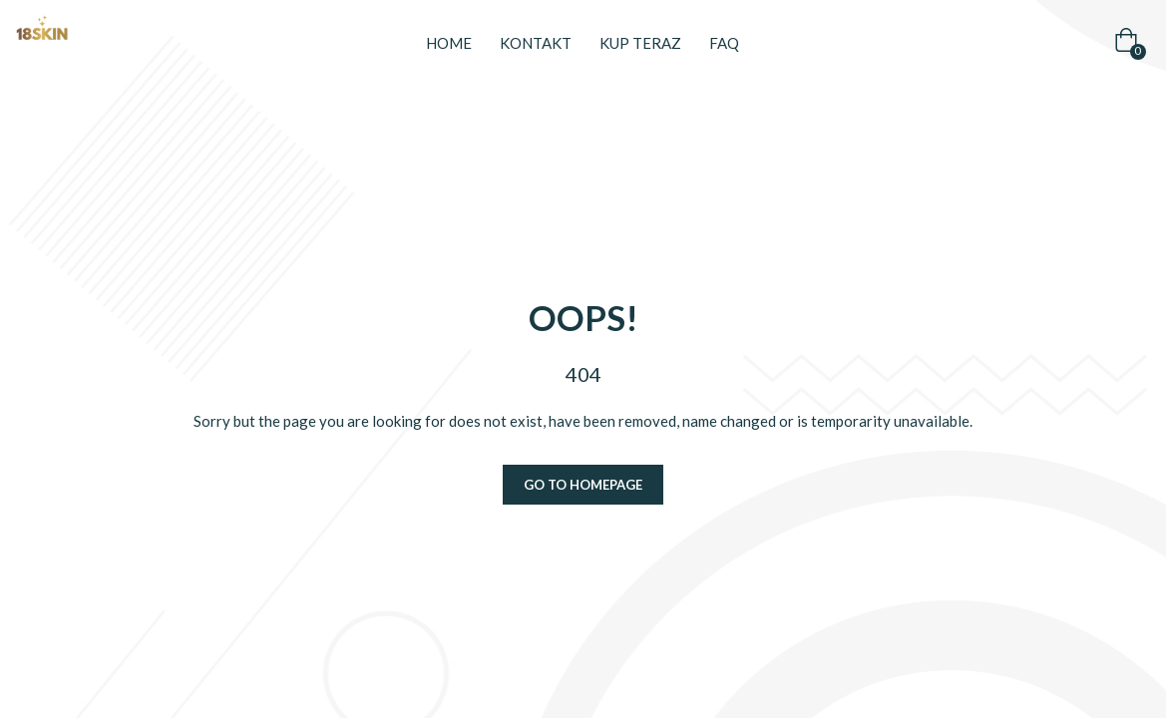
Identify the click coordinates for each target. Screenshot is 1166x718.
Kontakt (536, 43)
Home (449, 43)
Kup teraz (640, 43)
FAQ (724, 43)
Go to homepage (583, 485)
